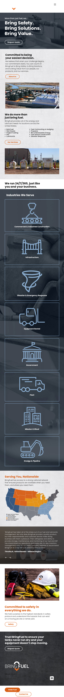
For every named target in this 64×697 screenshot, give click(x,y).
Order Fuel (12, 690)
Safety (11, 624)
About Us (12, 76)
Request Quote (14, 42)
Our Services (13, 142)
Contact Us (23, 694)
